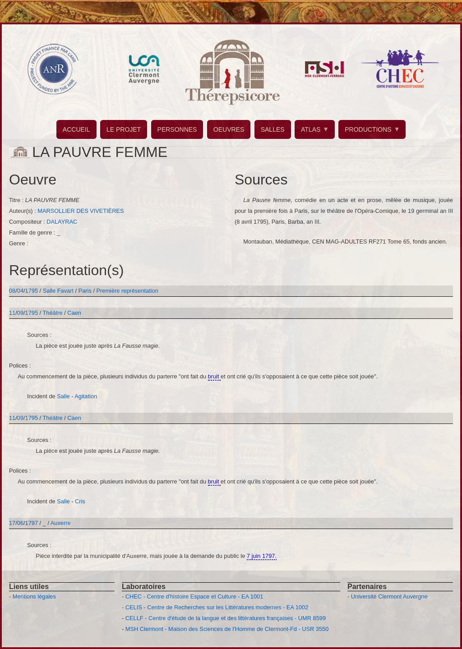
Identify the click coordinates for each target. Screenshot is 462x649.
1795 (31, 290)
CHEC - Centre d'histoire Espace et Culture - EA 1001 (194, 596)
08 (12, 290)
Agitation (85, 396)
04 (20, 290)
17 (12, 523)
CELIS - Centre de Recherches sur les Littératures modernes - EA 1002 (216, 607)
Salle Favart (59, 290)
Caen (74, 312)
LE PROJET (123, 129)
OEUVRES (228, 129)
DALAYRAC (61, 221)
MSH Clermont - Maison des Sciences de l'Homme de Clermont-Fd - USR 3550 (227, 629)
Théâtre (53, 312)
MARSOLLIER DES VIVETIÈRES (80, 210)
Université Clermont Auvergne (389, 596)
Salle (63, 396)
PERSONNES (177, 129)
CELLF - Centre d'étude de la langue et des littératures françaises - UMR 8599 (225, 618)
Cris (80, 501)
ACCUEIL (76, 129)
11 (12, 312)
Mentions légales (34, 596)
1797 (31, 523)
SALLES (273, 129)
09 (20, 312)
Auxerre (61, 523)
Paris (85, 290)
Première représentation (127, 290)
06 (20, 523)
